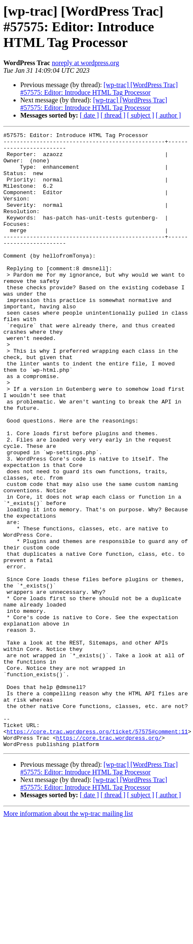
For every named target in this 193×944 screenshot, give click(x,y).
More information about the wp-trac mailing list (68, 936)
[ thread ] (113, 115)
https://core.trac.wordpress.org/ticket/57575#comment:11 (97, 852)
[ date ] (89, 115)
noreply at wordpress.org (85, 62)
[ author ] (168, 115)
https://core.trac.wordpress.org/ (109, 859)
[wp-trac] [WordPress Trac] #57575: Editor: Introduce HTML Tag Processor (99, 88)
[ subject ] (140, 115)
